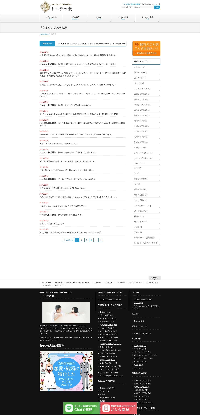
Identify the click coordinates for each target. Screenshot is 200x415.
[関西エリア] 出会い (142, 115)
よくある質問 (46, 282)
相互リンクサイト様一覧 (142, 330)
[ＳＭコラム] (139, 83)
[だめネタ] (138, 227)
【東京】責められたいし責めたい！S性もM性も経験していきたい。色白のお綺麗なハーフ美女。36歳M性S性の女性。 (82, 95)
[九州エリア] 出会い (142, 137)
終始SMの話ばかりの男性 (109, 337)
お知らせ (98, 279)
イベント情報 (120, 279)
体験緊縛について (140, 346)
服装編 (102, 391)
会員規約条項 (138, 361)
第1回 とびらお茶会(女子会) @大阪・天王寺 (58, 143)
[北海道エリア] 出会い (142, 89)
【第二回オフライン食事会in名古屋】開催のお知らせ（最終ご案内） (67, 170)
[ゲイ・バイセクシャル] (143, 158)
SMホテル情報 (139, 318)
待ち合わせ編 (104, 388)
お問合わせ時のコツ (107, 318)
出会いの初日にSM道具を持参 (110, 347)
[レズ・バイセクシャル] (143, 153)
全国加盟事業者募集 (131, 4)
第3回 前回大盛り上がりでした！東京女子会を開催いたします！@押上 (78, 64)
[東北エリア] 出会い (142, 94)
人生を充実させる (152, 279)
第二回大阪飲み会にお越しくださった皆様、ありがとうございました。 (68, 161)
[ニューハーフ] (139, 163)
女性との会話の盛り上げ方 (109, 334)
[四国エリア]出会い (141, 131)
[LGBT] (136, 173)
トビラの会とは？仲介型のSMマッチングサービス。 (73, 279)
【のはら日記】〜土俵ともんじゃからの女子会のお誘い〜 (63, 206)
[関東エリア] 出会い (142, 99)
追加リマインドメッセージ (143, 399)
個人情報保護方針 (140, 358)
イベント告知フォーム (141, 396)
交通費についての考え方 (108, 353)
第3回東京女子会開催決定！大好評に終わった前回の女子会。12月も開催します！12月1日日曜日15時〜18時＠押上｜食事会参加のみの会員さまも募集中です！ (83, 74)
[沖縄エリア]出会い (141, 142)
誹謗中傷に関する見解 (141, 393)
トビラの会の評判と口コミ (143, 355)
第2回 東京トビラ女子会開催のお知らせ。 (66, 105)
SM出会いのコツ (106, 309)
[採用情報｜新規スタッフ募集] (146, 243)
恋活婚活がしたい (135, 279)
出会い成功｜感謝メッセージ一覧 (111, 372)
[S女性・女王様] (140, 147)
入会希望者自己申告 (141, 387)
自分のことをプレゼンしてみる (110, 340)
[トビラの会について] (142, 206)
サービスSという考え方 (108, 315)
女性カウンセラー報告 (141, 383)
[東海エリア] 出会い (142, 110)
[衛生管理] (138, 232)
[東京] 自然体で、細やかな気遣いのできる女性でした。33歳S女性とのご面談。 (71, 233)
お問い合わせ (59, 282)
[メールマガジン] (140, 211)
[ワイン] (137, 184)
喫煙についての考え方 (107, 356)
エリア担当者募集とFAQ (142, 390)
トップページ (46, 279)
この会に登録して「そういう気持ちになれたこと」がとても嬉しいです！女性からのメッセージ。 (79, 197)
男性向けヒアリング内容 (142, 380)
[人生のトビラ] (139, 78)
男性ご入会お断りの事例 (108, 321)
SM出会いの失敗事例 (107, 385)
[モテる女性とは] (140, 195)
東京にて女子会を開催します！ (61, 215)
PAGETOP (155, 274)
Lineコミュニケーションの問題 (110, 363)
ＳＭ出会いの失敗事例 (107, 350)
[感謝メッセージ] (140, 73)
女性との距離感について (108, 360)
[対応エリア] (139, 216)
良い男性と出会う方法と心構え (110, 296)
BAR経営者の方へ (140, 342)
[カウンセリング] (140, 222)
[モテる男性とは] (140, 200)
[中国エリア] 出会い (142, 126)
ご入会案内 (108, 279)
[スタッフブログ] (140, 179)
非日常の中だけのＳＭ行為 (109, 369)
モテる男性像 (138, 299)
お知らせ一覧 (139, 67)
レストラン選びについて (108, 328)
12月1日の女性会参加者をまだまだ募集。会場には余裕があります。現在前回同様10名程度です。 (79, 55)
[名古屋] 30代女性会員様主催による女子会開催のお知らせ (63, 188)
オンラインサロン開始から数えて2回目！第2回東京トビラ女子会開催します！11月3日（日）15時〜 (80, 114)
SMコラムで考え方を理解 (143, 296)
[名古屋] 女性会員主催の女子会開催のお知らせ (67, 179)
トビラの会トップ (45, 34)
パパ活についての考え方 (142, 349)
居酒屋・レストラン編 (107, 394)
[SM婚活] (137, 168)
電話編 (102, 401)
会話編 (102, 397)
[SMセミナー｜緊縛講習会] (144, 238)
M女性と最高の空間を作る (109, 331)
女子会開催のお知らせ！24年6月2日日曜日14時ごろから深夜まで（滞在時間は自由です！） (82, 124)
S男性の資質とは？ (106, 312)
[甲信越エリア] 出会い (142, 105)
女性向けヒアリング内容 (142, 377)
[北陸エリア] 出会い (142, 121)
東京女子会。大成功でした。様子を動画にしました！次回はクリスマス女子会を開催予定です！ (78, 85)
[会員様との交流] (140, 190)
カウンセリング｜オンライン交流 (145, 352)
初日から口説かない (107, 344)
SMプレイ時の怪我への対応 (109, 366)
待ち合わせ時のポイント (108, 325)
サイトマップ (138, 365)
